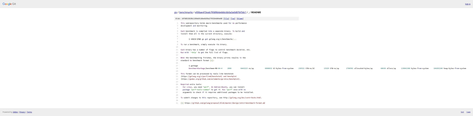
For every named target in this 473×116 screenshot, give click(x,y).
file (226, 18)
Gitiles (15, 112)
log (232, 18)
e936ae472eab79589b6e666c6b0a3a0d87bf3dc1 (220, 12)
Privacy (22, 112)
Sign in (467, 4)
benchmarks (186, 12)
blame (240, 18)
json (468, 112)
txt (462, 112)
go (175, 12)
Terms (29, 112)
